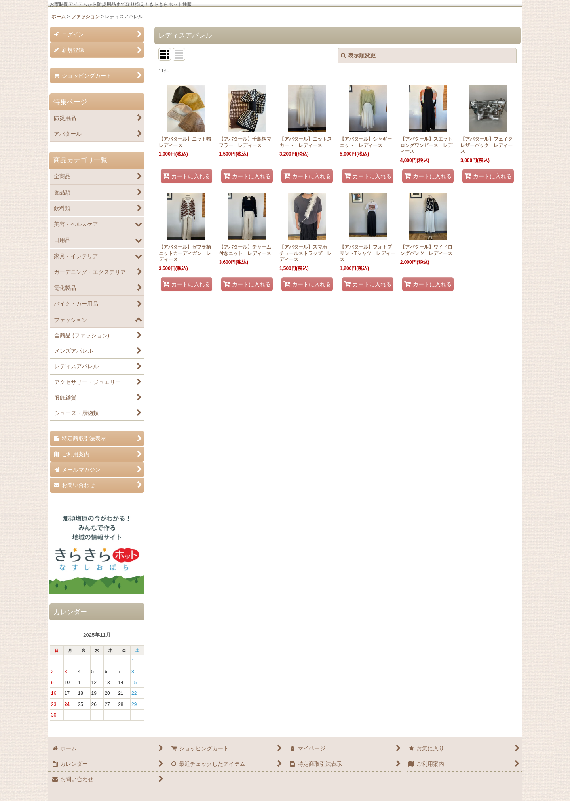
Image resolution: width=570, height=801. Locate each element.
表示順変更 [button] (358, 55)
